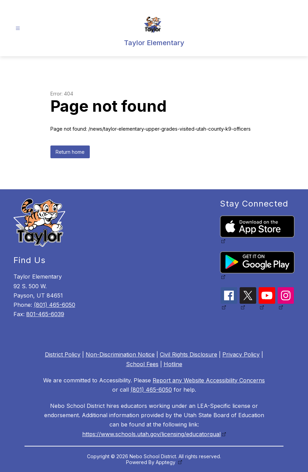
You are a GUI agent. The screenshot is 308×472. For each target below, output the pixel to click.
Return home (70, 152)
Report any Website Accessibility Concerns (209, 380)
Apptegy (166, 462)
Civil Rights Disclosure (188, 354)
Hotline (173, 364)
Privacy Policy (241, 354)
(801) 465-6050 (54, 304)
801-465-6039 (45, 314)
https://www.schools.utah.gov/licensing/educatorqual (151, 434)
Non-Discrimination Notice (120, 354)
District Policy (62, 354)
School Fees (142, 364)
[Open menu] (18, 28)
